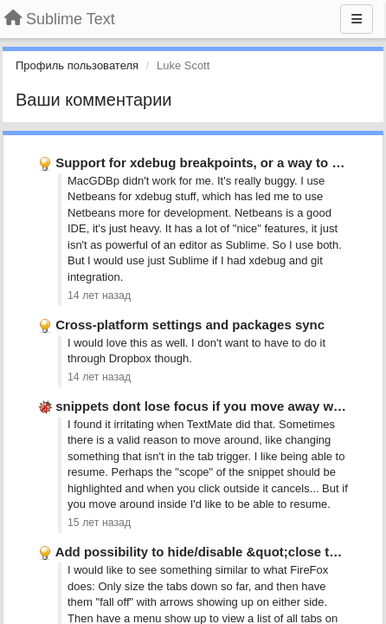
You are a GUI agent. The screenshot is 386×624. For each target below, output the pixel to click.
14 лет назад (99, 295)
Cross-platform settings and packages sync (190, 324)
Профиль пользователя (77, 65)
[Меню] (356, 19)
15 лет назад (99, 523)
